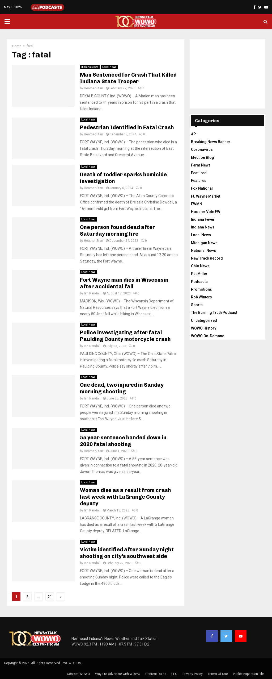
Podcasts (199, 282)
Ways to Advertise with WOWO (117, 674)
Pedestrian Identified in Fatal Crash (127, 127)
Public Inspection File (248, 674)
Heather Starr (93, 88)
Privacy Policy (192, 674)
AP (193, 134)
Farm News (201, 165)
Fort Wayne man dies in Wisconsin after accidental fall (124, 283)
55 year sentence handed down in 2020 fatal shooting (123, 440)
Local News (109, 66)
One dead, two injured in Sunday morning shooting (122, 388)
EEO (174, 674)
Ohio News (200, 266)
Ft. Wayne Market (205, 196)
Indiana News (89, 66)
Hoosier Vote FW (205, 212)
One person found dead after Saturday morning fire (117, 230)
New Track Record (207, 258)
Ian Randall (92, 293)
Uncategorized (204, 320)
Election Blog (202, 157)
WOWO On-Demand (207, 336)
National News (203, 250)
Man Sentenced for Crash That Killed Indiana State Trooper (128, 78)
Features (198, 180)
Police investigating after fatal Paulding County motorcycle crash (125, 335)
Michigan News (204, 243)
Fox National (202, 188)
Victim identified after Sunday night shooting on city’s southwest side (127, 552)
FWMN (196, 204)
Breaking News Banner (210, 142)
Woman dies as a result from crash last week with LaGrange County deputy (125, 497)
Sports (197, 305)
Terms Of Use (218, 674)
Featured (199, 173)
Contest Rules (155, 674)
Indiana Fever (203, 219)
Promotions (201, 289)
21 (50, 597)
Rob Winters (201, 297)
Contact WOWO (78, 674)
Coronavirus (202, 149)
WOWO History (203, 328)
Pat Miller (199, 274)
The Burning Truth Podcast (214, 312)
